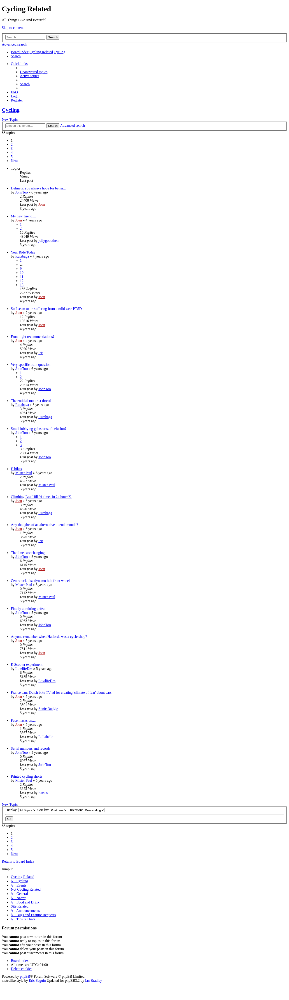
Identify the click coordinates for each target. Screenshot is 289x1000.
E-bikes (16, 469)
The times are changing (28, 553)
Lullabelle (45, 737)
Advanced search (14, 44)
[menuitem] (16, 56)
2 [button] (12, 144)
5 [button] (12, 157)
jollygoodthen (48, 240)
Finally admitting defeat (28, 609)
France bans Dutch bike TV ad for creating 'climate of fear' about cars (61, 692)
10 (21, 272)
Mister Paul (23, 473)
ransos (43, 793)
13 (21, 285)
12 (21, 281)
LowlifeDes (24, 669)
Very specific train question (31, 364)
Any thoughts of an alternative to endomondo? (44, 525)
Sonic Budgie (48, 709)
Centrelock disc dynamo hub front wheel (40, 581)
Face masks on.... (23, 720)
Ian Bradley (93, 980)
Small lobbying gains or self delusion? (38, 429)
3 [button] (12, 148)
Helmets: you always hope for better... (38, 188)
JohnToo (21, 192)
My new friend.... (23, 216)
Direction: (86, 810)
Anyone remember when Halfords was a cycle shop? (49, 636)
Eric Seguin (37, 980)
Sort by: (52, 810)
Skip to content (13, 28)
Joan (41, 204)
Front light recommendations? (32, 337)
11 (21, 277)
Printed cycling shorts (26, 776)
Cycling (11, 110)
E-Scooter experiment (26, 664)
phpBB (25, 976)
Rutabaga (22, 256)
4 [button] (12, 152)
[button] (14, 161)
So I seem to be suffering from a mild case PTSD (46, 309)
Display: (20, 810)
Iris (40, 353)
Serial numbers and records (30, 748)
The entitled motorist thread (31, 401)
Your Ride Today (23, 252)
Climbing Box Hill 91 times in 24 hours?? (41, 497)
